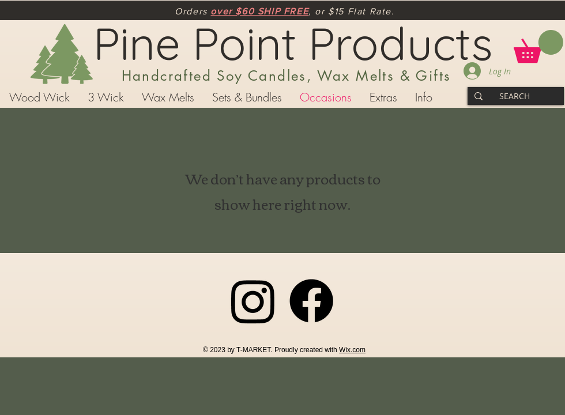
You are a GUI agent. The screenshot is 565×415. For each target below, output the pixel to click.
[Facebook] (311, 301)
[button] (538, 46)
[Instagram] (253, 301)
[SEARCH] (514, 96)
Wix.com (352, 350)
